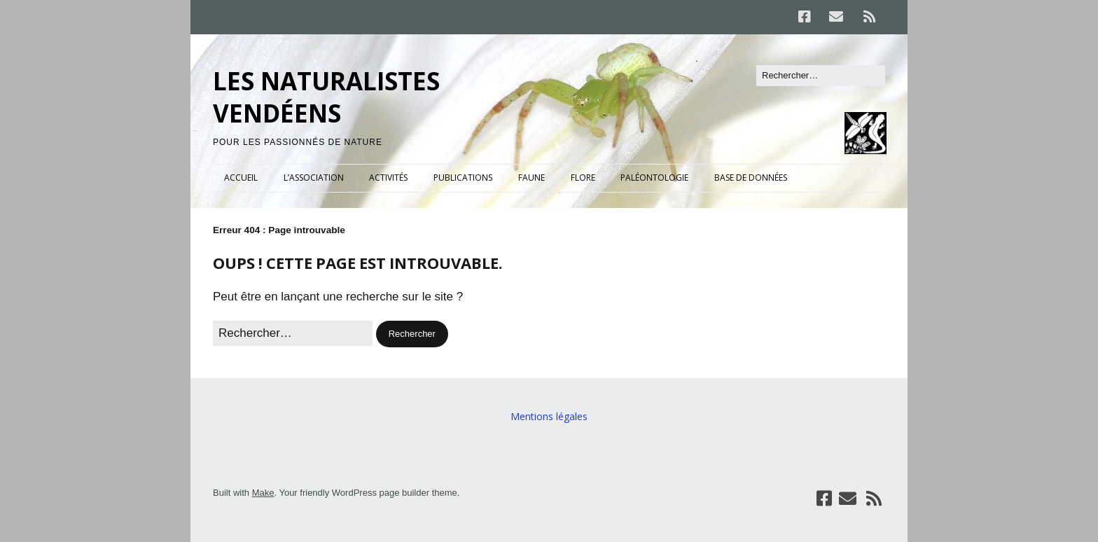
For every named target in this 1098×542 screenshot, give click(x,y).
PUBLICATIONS (462, 177)
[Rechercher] (820, 75)
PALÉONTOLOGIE (654, 177)
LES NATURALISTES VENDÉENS (326, 97)
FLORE (583, 177)
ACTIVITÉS (388, 177)
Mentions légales (549, 416)
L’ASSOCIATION (314, 177)
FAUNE (531, 177)
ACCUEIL (241, 177)
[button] (412, 334)
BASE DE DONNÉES (750, 177)
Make (263, 492)
